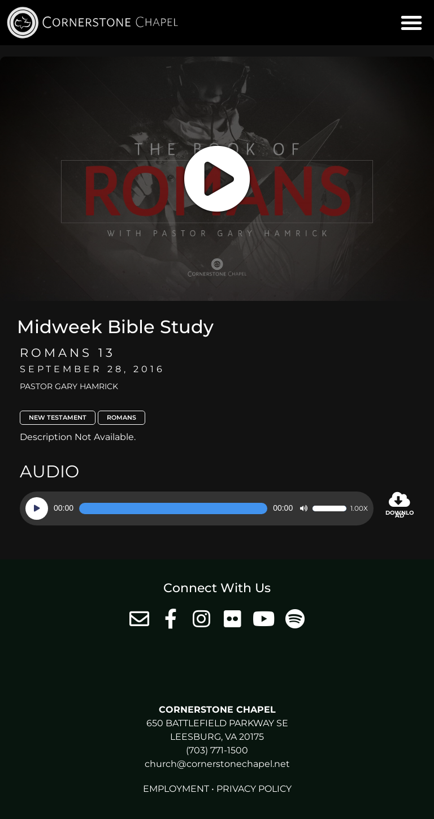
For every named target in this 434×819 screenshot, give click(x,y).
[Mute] (303, 508)
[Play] (36, 508)
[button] (411, 23)
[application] (196, 508)
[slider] (173, 508)
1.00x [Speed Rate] (359, 508)
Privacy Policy (254, 788)
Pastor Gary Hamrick (69, 386)
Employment (176, 788)
